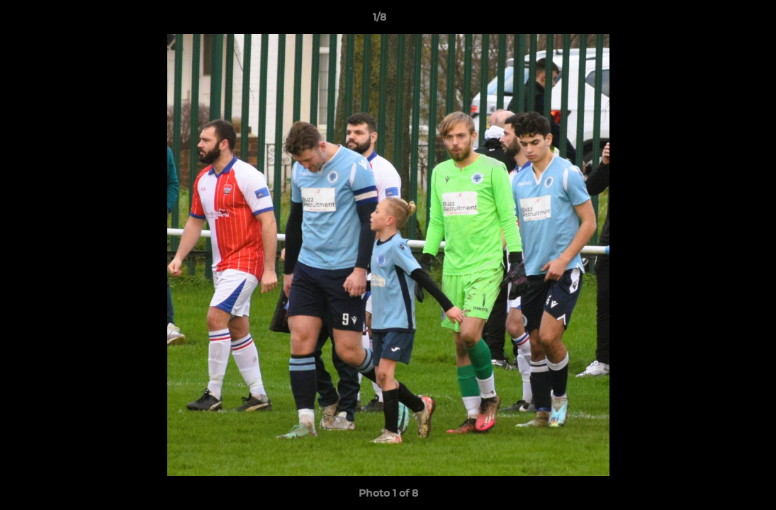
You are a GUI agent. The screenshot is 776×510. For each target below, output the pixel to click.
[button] (716, 20)
